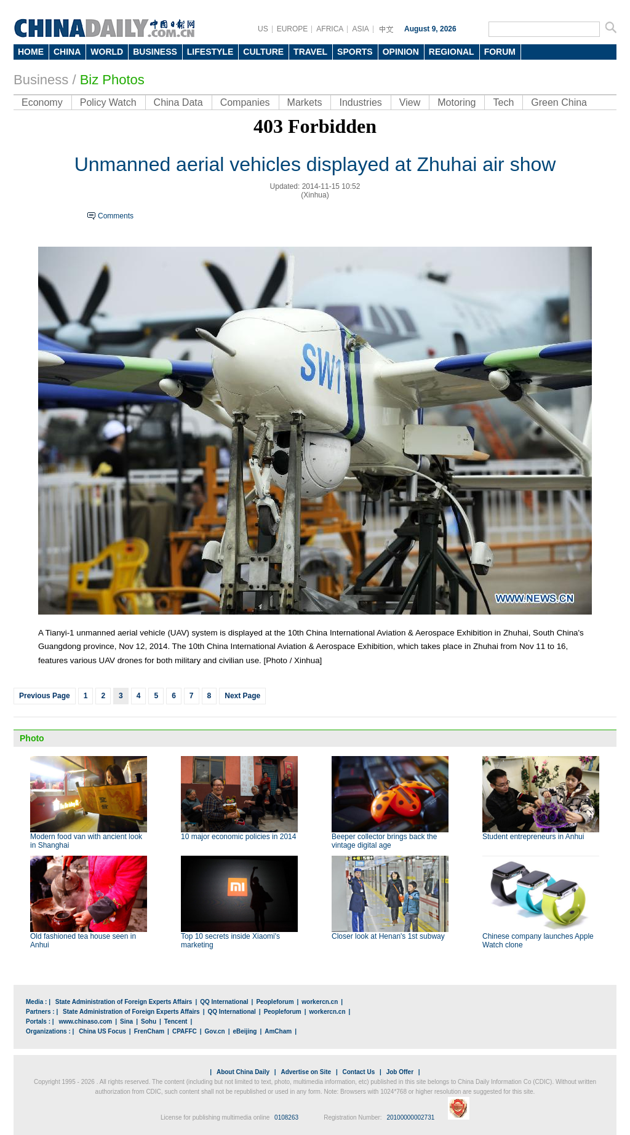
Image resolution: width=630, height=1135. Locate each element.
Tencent (176, 1021)
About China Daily (243, 1072)
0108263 (286, 1117)
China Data (178, 102)
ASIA (360, 29)
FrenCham (149, 1031)
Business (41, 79)
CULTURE (263, 52)
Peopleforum (274, 1001)
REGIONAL (451, 52)
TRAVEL (310, 52)
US (263, 29)
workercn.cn (319, 1001)
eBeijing (245, 1031)
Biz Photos (112, 79)
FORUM (500, 52)
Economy (42, 102)
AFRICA (329, 29)
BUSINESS (155, 52)
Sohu (148, 1021)
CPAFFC (184, 1031)
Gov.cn (215, 1031)
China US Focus (102, 1031)
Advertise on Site (306, 1072)
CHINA (67, 52)
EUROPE (292, 29)
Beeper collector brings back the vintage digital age (384, 841)
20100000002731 (410, 1117)
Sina (126, 1021)
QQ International (224, 1001)
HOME (31, 52)
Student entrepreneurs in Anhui (533, 836)
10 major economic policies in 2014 (238, 836)
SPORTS (355, 52)
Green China (559, 102)
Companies (245, 102)
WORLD (106, 52)
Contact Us (358, 1072)
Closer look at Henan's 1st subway (388, 936)
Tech (503, 102)
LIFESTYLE (210, 52)
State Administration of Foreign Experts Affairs (124, 1001)
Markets (304, 102)
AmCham (278, 1031)
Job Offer (399, 1072)
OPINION (401, 52)
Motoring (456, 102)
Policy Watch (108, 102)
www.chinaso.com (85, 1021)
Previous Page (44, 695)
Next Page (242, 695)
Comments (116, 216)
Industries (360, 102)
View (409, 102)
